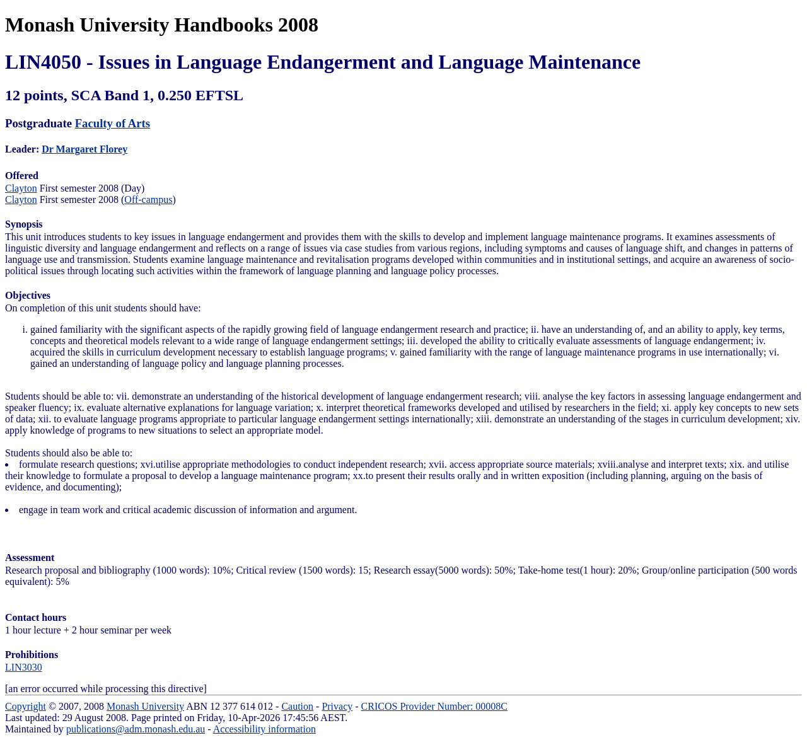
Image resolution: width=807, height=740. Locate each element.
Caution (297, 706)
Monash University (145, 706)
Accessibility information (264, 729)
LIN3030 (23, 667)
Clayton (21, 188)
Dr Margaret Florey (84, 149)
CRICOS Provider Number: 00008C (434, 706)
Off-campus (148, 199)
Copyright (25, 706)
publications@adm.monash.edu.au (135, 729)
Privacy (337, 706)
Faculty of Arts (112, 123)
